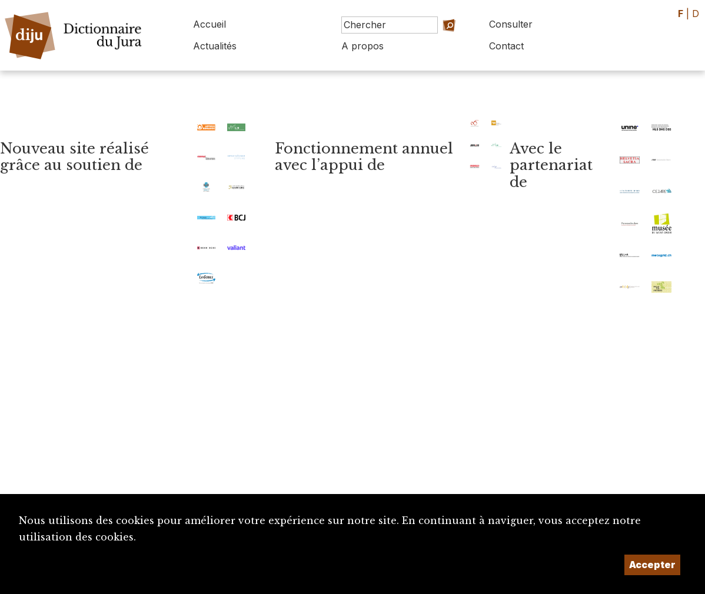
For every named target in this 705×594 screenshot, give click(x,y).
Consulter (511, 24)
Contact (506, 46)
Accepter (652, 564)
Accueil (209, 24)
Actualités (215, 46)
